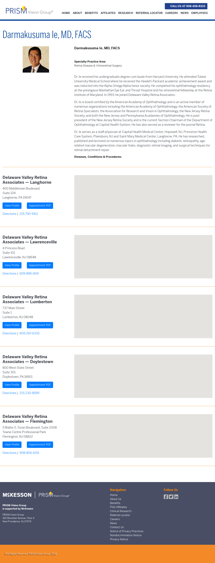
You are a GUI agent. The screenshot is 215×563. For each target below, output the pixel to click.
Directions (9, 214)
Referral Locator (149, 13)
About (77, 13)
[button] (143, 194)
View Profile (12, 205)
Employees (199, 13)
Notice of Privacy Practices (126, 531)
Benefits (91, 13)
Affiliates (108, 13)
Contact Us (117, 527)
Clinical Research (121, 511)
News (185, 13)
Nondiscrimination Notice (126, 535)
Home (66, 13)
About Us (115, 499)
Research (125, 13)
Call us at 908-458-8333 (186, 6)
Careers (171, 13)
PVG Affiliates (118, 507)
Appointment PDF (40, 205)
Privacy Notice (119, 539)
